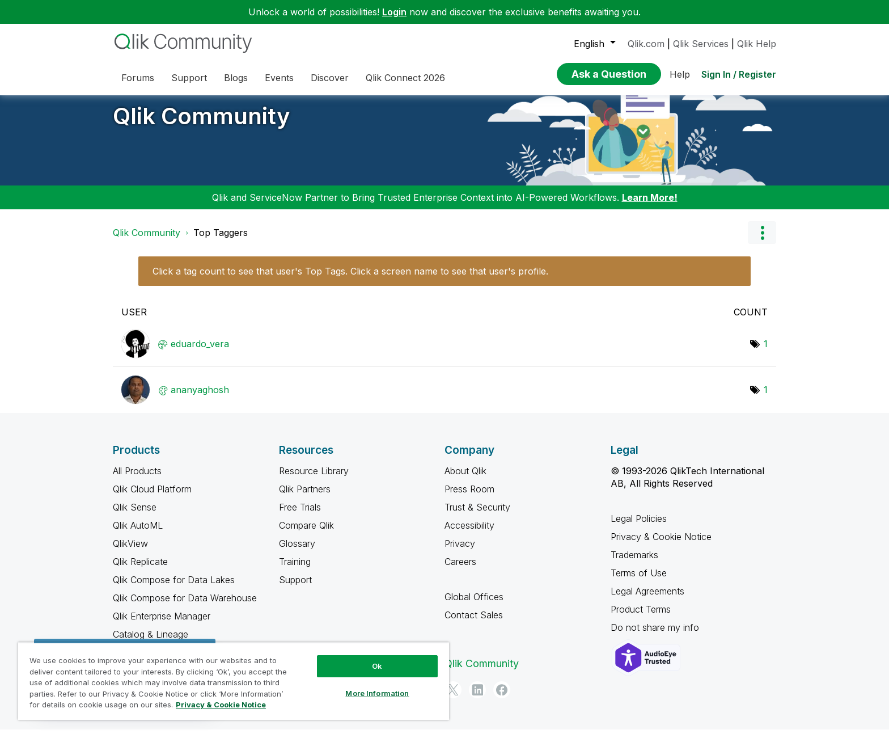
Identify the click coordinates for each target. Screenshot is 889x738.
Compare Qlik (306, 533)
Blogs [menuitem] (236, 77)
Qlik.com (646, 43)
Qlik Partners (305, 497)
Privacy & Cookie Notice (661, 545)
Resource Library (314, 479)
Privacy (459, 552)
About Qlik (465, 479)
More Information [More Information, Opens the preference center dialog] (377, 693)
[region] (233, 681)
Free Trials (300, 515)
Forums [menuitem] (137, 77)
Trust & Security (477, 515)
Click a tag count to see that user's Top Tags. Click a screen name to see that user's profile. (350, 279)
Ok (377, 665)
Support (295, 588)
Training (295, 570)
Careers (460, 570)
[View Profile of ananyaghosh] (200, 398)
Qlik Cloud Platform (152, 497)
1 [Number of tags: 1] (766, 352)
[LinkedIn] (477, 698)
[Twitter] (453, 698)
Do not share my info (656, 636)
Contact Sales (473, 623)
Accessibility (469, 533)
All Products (137, 479)
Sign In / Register (738, 74)
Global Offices (473, 605)
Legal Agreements (647, 599)
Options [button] (762, 241)
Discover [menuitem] (330, 77)
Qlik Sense (134, 515)
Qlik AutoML (138, 533)
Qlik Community (201, 124)
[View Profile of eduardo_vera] (200, 352)
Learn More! (650, 206)
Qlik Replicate (140, 570)
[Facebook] (501, 698)
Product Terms (641, 617)
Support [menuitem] (189, 77)
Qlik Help (756, 43)
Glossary (297, 552)
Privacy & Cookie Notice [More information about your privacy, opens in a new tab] (221, 704)
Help (680, 74)
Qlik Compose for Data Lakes (174, 588)
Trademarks (634, 563)
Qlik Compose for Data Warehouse (185, 606)
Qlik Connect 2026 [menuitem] (405, 77)
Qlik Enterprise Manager (161, 624)
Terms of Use (639, 581)
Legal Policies (639, 527)
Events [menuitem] (279, 77)
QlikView (130, 552)
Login (394, 12)
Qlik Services (701, 43)
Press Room (469, 497)
